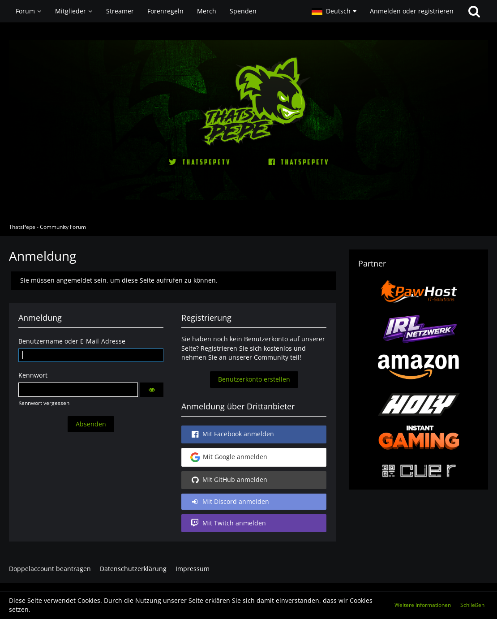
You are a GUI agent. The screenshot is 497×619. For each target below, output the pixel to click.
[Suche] (474, 11)
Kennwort (32, 375)
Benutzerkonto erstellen (254, 379)
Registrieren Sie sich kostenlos (246, 348)
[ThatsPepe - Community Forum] (248, 120)
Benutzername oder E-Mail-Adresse (71, 341)
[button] (334, 11)
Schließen (472, 605)
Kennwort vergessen (43, 403)
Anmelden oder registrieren (412, 11)
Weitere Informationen (422, 605)
